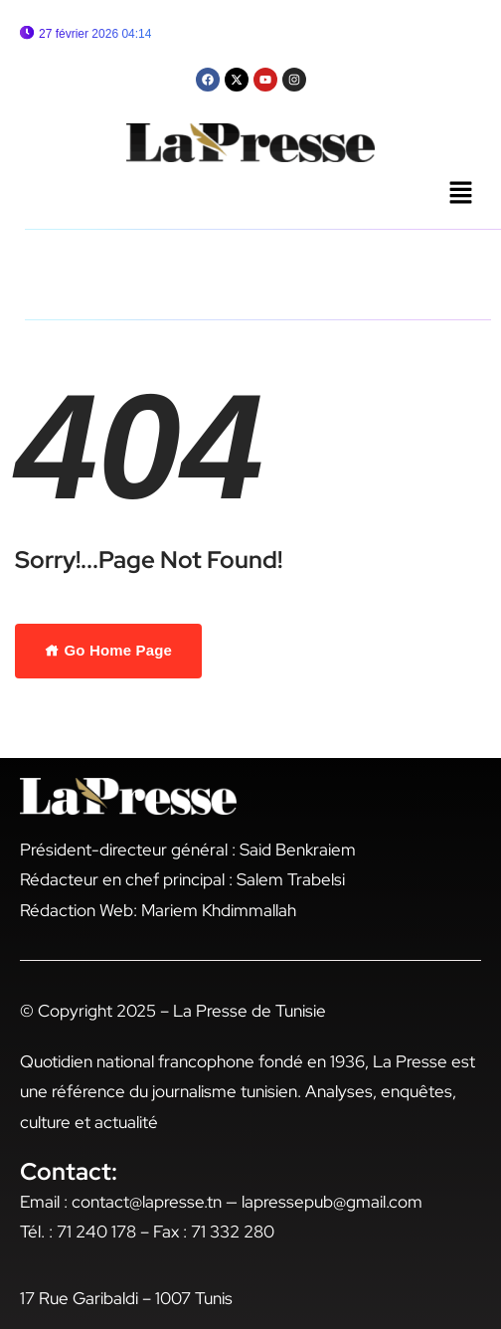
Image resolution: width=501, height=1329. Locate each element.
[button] (461, 194)
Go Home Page (108, 650)
